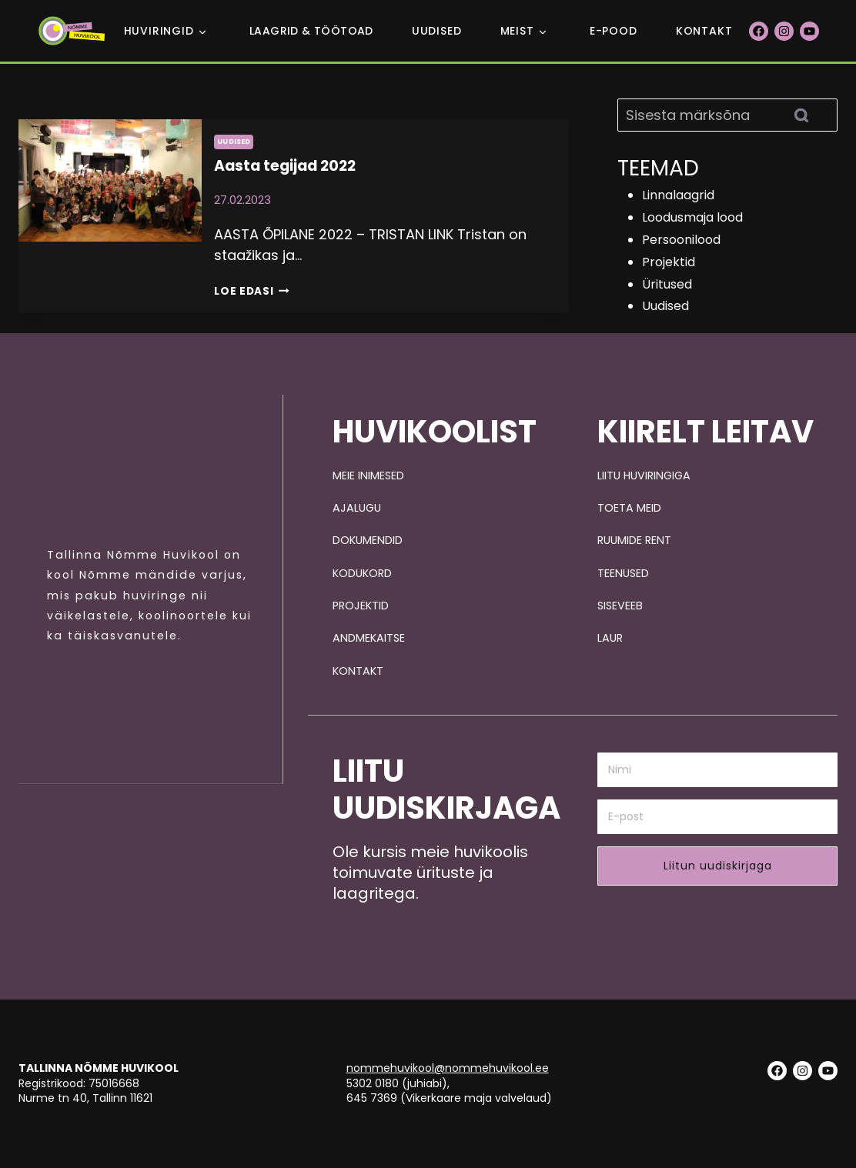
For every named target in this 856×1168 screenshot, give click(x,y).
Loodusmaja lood (692, 217)
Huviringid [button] (159, 30)
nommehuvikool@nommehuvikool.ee (447, 1068)
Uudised (437, 30)
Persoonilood (681, 240)
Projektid (668, 262)
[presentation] (110, 215)
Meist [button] (517, 30)
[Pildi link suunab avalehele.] (138, 468)
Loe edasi (253, 289)
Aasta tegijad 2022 (283, 165)
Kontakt (704, 30)
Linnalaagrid (678, 195)
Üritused (667, 284)
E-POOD (613, 30)
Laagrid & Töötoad (311, 30)
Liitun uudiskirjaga (718, 866)
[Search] (727, 115)
